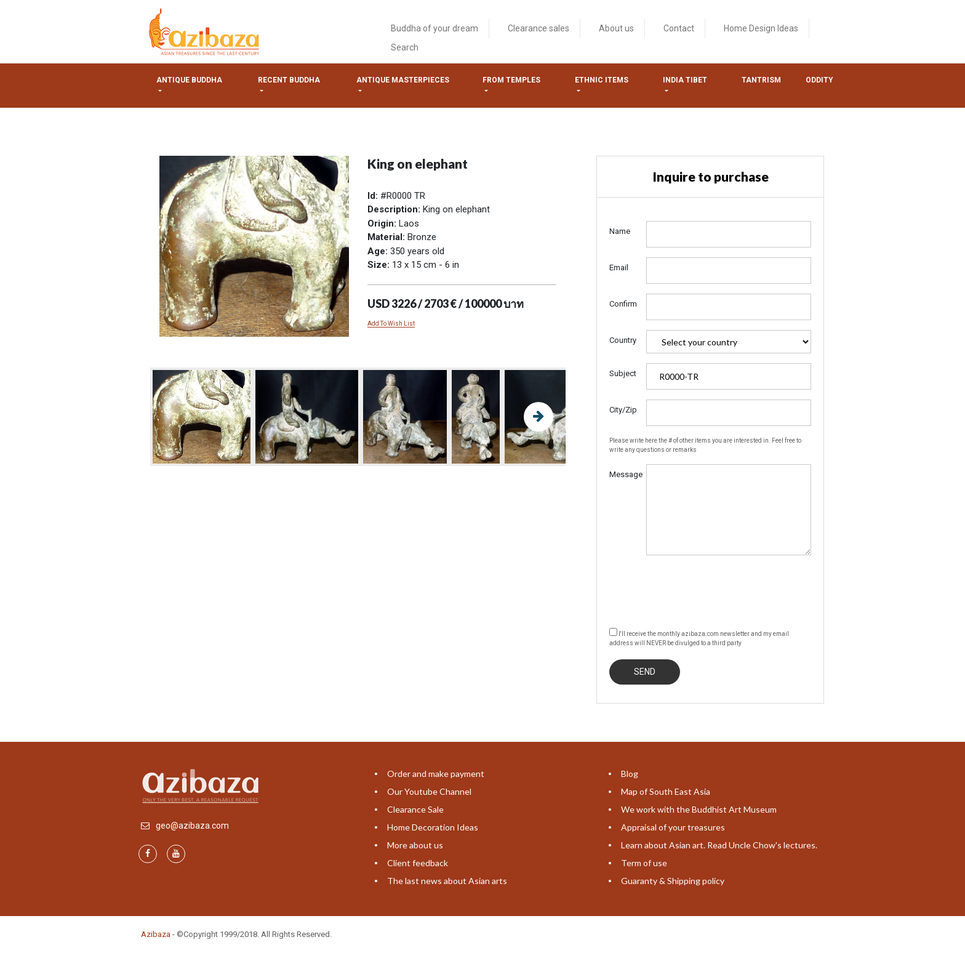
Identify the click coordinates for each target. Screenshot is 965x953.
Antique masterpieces (402, 80)
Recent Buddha (289, 80)
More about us (415, 845)
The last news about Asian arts (447, 880)
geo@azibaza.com (192, 825)
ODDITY (819, 80)
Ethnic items (601, 80)
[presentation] (702, 589)
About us (616, 28)
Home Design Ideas (761, 28)
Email (618, 267)
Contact (678, 28)
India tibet (685, 80)
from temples (511, 80)
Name (619, 231)
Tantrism (761, 80)
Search (404, 47)
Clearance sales (538, 28)
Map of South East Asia (665, 791)
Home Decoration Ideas (432, 827)
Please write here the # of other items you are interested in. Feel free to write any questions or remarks (705, 445)
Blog (629, 773)
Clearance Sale (415, 809)
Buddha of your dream (434, 28)
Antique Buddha (189, 80)
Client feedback (417, 863)
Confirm (623, 303)
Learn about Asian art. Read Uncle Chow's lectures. (719, 845)
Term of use (644, 863)
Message (623, 474)
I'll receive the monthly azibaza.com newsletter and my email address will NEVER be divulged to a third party (699, 637)
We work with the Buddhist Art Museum (699, 809)
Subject (622, 373)
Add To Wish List (391, 323)
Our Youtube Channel (429, 791)
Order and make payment (435, 773)
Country (622, 340)
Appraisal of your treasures (673, 827)
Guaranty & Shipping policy (672, 880)
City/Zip (623, 409)
